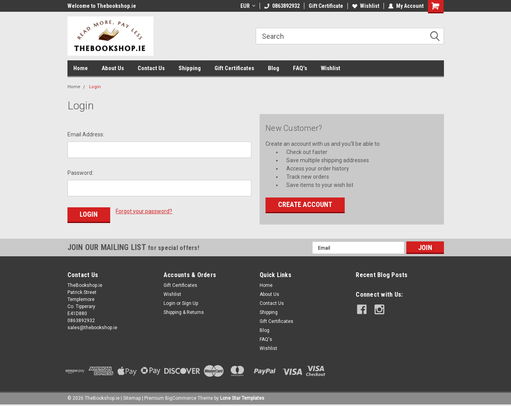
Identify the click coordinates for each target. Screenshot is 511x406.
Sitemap (132, 398)
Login (95, 86)
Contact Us (151, 68)
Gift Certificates (234, 68)
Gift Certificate (326, 6)
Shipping (189, 68)
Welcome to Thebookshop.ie (101, 6)
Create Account (305, 204)
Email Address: (85, 134)
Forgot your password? (144, 211)
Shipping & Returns (184, 312)
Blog (273, 68)
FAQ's (300, 68)
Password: (80, 173)
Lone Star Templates (242, 398)
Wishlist (365, 6)
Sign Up (190, 303)
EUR (247, 6)
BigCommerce (180, 398)
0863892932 (282, 6)
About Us (113, 68)
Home (80, 68)
